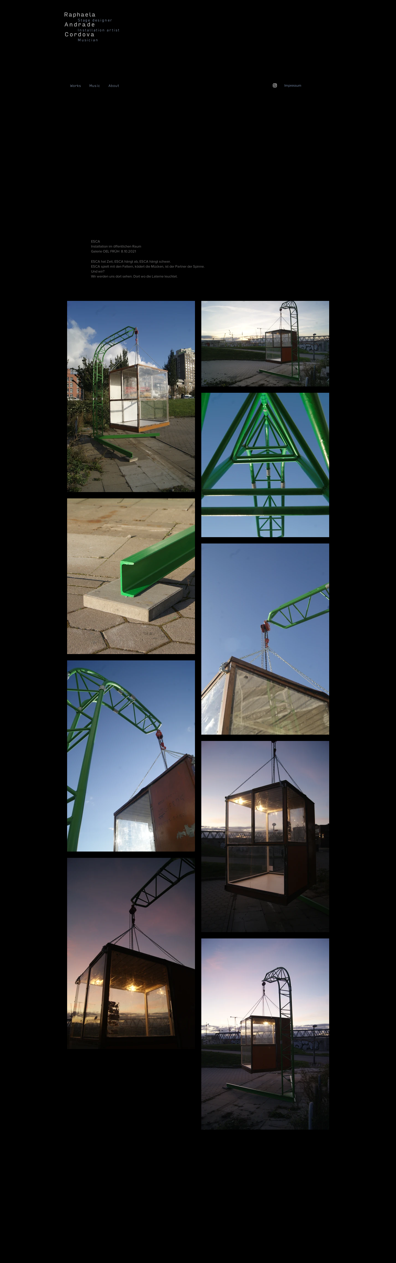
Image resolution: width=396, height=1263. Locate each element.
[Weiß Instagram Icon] (274, 85)
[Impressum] (292, 85)
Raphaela (80, 14)
